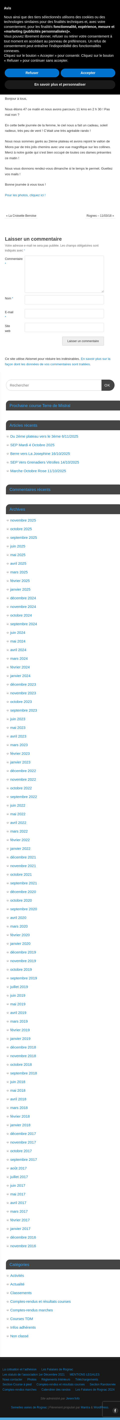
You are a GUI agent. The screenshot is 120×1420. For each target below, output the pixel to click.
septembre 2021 (23, 883)
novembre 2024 (23, 606)
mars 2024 (19, 658)
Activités (17, 1275)
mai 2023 (18, 727)
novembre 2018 (23, 1056)
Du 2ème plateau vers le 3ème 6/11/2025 (44, 436)
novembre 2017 (23, 1142)
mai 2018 (18, 1090)
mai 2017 (18, 1194)
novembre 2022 (23, 779)
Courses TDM (21, 1319)
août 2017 (18, 1168)
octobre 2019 (21, 969)
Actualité (17, 1284)
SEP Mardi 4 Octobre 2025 (32, 445)
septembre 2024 (23, 624)
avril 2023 (18, 736)
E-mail (9, 315)
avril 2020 (18, 917)
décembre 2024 (23, 598)
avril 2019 (18, 1013)
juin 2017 (17, 1185)
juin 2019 (17, 995)
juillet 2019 (19, 987)
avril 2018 (18, 1099)
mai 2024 (18, 641)
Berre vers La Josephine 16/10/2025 (40, 453)
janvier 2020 (20, 943)
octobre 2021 (21, 874)
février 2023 (20, 753)
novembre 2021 (23, 866)
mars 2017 (19, 1211)
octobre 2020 (21, 900)
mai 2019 (18, 1004)
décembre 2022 (23, 771)
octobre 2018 (21, 1064)
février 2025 (20, 581)
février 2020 (20, 935)
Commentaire (10, 261)
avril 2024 (18, 650)
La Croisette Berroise (21, 215)
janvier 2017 (20, 1228)
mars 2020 (19, 926)
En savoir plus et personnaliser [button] (60, 1410)
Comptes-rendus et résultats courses (40, 1301)
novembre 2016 (23, 1246)
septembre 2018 (23, 1073)
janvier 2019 (20, 1038)
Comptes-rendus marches (31, 1310)
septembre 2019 (23, 978)
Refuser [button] (31, 1398)
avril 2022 (18, 822)
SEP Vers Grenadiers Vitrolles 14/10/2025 (44, 462)
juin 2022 (17, 805)
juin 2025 (17, 546)
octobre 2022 (21, 788)
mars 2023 (19, 745)
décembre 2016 (23, 1237)
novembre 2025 (23, 520)
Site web (7, 328)
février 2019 (20, 1030)
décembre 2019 (23, 952)
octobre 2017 (21, 1151)
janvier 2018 (20, 1125)
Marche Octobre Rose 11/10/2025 (38, 471)
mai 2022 (18, 814)
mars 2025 (19, 572)
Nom (9, 298)
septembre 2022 (23, 797)
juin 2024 (17, 632)
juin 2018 (17, 1082)
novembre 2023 (23, 693)
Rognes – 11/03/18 (100, 215)
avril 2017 (18, 1203)
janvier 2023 (20, 762)
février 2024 (20, 667)
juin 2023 (17, 719)
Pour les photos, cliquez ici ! (25, 195)
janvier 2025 (20, 589)
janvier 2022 (20, 848)
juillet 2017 (19, 1177)
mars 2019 (19, 1021)
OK (105, 384)
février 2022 (20, 840)
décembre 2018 (23, 1047)
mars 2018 (19, 1108)
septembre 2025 (23, 537)
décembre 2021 (23, 857)
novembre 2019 (23, 961)
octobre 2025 (21, 529)
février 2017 (20, 1220)
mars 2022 (19, 831)
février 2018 (20, 1116)
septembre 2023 (23, 710)
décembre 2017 (23, 1133)
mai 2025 (18, 555)
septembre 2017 (23, 1159)
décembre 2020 (23, 892)
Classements (21, 1293)
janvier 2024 (20, 676)
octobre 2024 (21, 615)
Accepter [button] (88, 1398)
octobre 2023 (21, 702)
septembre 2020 (23, 909)
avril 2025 (18, 563)
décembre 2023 (23, 684)
